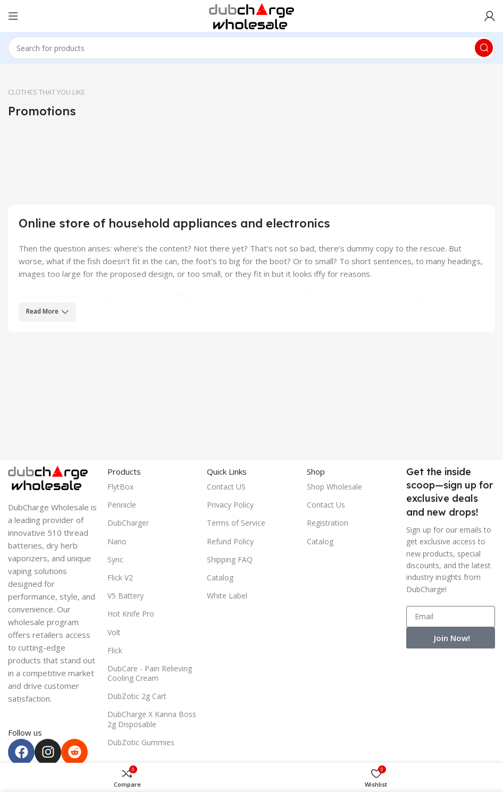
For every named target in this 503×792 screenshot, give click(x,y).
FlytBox (120, 487)
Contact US (226, 487)
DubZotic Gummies (140, 742)
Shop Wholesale (334, 487)
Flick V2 (120, 577)
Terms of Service (236, 523)
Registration (327, 523)
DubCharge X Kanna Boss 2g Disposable (151, 719)
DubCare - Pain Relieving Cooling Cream (149, 673)
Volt (114, 632)
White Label (227, 596)
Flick (114, 650)
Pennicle (121, 505)
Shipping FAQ (230, 559)
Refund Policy (230, 541)
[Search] (251, 48)
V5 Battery (125, 596)
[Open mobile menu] (13, 16)
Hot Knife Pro (130, 614)
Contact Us (326, 505)
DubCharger (128, 523)
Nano (117, 541)
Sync (115, 559)
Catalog (220, 577)
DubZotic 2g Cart (136, 696)
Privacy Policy (230, 505)
